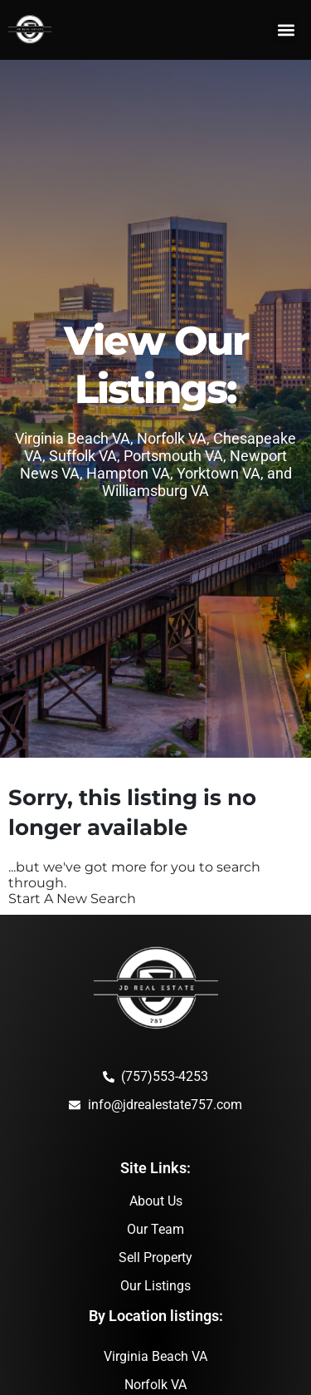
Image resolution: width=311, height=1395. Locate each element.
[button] (285, 30)
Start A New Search (72, 898)
